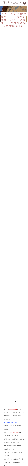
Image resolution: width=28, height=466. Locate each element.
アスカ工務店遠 (13, 409)
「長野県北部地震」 (14, 432)
